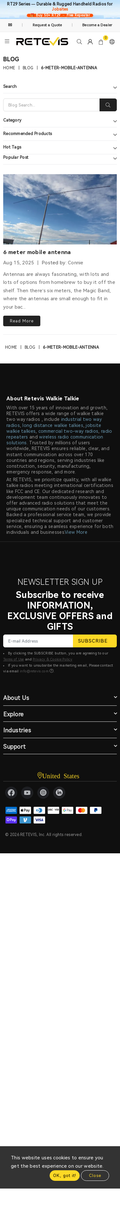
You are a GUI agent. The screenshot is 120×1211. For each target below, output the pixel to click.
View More (76, 532)
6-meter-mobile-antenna (69, 68)
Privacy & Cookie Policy (52, 659)
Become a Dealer (97, 25)
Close (95, 1175)
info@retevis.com (34, 671)
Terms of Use (13, 659)
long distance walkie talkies (52, 425)
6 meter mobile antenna (37, 252)
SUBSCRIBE (95, 641)
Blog (28, 68)
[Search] (51, 104)
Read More (22, 321)
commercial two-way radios (68, 431)
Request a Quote (47, 25)
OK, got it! (64, 1175)
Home (9, 68)
